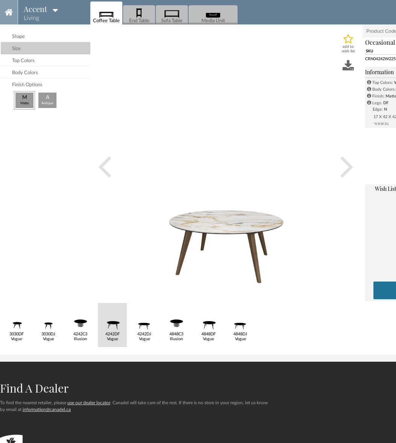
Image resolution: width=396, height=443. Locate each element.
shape (18, 36)
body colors (25, 72)
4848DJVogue (240, 322)
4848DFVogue (208, 322)
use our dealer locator (88, 402)
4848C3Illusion (176, 322)
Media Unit (213, 15)
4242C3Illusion (80, 322)
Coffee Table (106, 15)
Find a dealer (34, 388)
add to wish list (348, 49)
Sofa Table (172, 15)
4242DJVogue (144, 322)
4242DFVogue (112, 322)
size (16, 48)
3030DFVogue (16, 322)
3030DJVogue (48, 322)
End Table (139, 15)
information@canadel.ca (47, 409)
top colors (23, 60)
